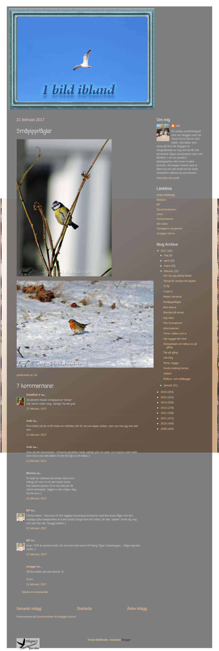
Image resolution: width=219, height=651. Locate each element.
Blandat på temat (173, 312)
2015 (164, 397)
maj (166, 255)
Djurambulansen (166, 209)
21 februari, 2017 (36, 408)
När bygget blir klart (174, 338)
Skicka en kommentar (35, 592)
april (167, 260)
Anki (29, 420)
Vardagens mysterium (170, 228)
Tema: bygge (171, 363)
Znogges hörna (166, 233)
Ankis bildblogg (166, 194)
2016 (164, 392)
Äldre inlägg (137, 608)
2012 (164, 413)
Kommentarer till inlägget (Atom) (56, 616)
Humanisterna (165, 218)
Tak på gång (170, 352)
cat (177, 125)
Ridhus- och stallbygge (176, 378)
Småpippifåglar (172, 302)
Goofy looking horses (175, 368)
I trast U (168, 291)
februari (169, 271)
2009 (164, 428)
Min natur (162, 223)
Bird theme (169, 307)
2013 (164, 407)
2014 (164, 402)
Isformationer (171, 328)
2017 (164, 250)
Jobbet (167, 373)
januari (168, 385)
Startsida (84, 608)
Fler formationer (172, 323)
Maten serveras (172, 296)
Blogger (126, 639)
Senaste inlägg (28, 608)
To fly (166, 286)
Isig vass (168, 317)
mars (167, 265)
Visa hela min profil (168, 178)
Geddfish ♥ (33, 394)
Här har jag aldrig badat (177, 275)
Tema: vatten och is (174, 333)
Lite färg (168, 357)
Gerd (160, 214)
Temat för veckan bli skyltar (179, 281)
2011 (164, 418)
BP (28, 510)
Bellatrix (161, 199)
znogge (31, 566)
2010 (164, 423)
